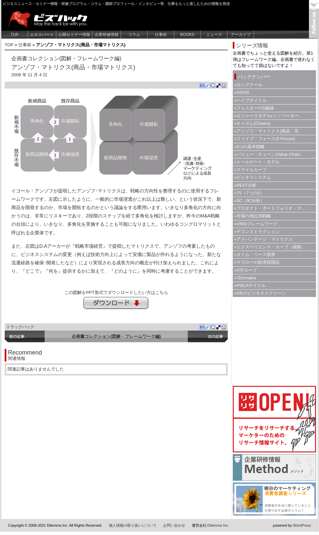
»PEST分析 (245, 185)
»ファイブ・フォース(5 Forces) (264, 138)
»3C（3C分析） (249, 200)
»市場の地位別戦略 (252, 215)
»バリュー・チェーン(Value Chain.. (268, 154)
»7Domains (245, 277)
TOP (14, 34)
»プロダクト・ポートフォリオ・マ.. (269, 208)
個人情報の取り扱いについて (133, 525)
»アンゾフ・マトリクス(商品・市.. (267, 131)
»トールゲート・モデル (257, 161)
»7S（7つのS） (249, 192)
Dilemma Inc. (218, 525)
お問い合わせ (174, 525)
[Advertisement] (274, 340)
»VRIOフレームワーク (255, 223)
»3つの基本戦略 (249, 146)
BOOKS (187, 34)
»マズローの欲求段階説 (257, 262)
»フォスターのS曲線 (254, 108)
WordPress (302, 525)
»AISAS (241, 92)
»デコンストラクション (257, 231)
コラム (134, 34)
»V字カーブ (245, 270)
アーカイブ (241, 34)
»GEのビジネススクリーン (260, 293)
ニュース (214, 34)
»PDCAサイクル (250, 285)
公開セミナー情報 (74, 34)
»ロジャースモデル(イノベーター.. (267, 115)
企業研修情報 (107, 34)
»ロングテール (248, 84)
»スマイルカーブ (250, 169)
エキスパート (42, 34)
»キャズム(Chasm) (252, 123)
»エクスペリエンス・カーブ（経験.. (269, 246)
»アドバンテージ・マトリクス (263, 239)
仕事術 (161, 34)
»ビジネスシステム (252, 177)
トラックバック (20, 327)
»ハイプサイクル (250, 100)
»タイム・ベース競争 (254, 254)
